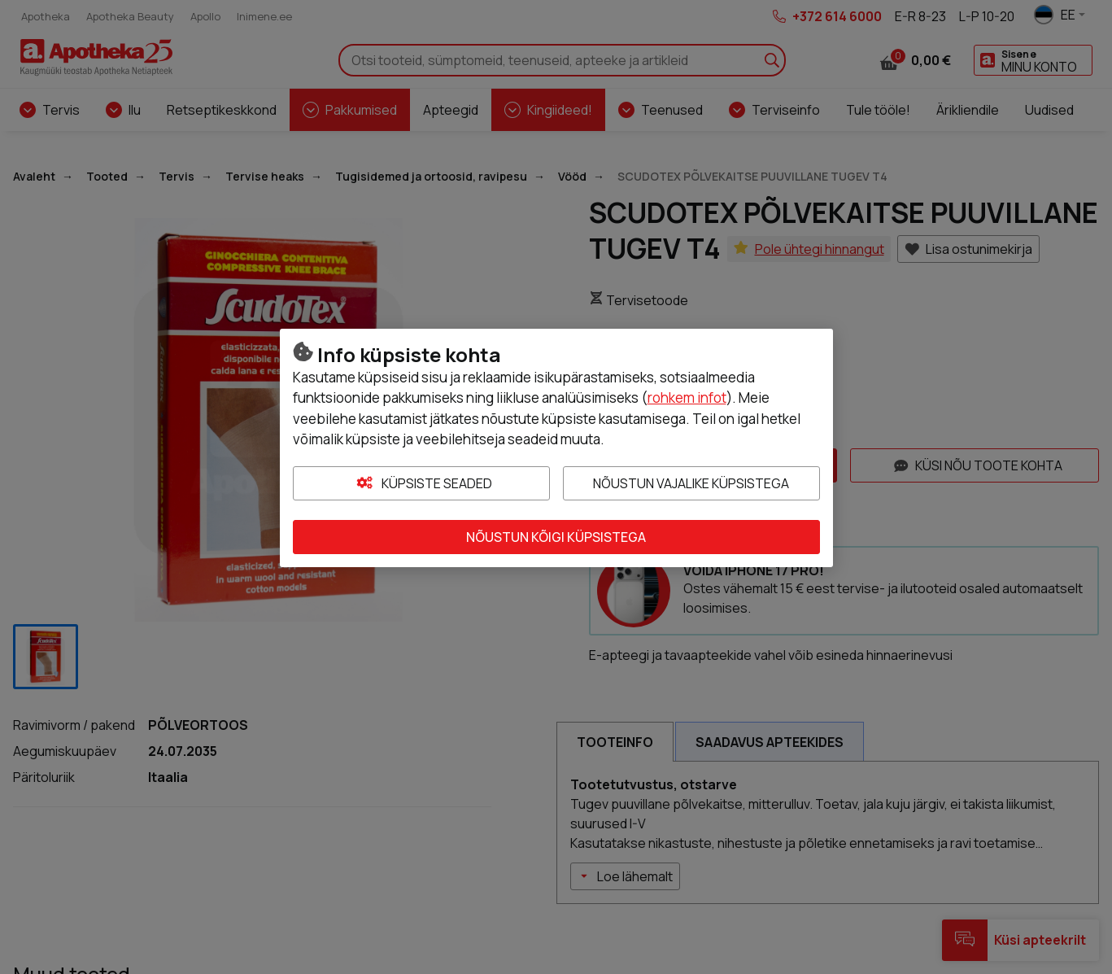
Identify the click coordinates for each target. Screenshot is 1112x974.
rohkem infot (687, 397)
